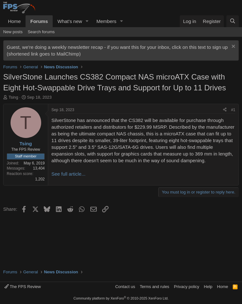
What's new (69, 21)
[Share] (225, 110)
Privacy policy (186, 286)
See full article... (68, 174)
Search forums (41, 31)
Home (14, 21)
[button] (87, 21)
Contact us (125, 286)
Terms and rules (154, 286)
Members (106, 21)
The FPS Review (22, 286)
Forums (39, 21)
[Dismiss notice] (232, 47)
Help (208, 286)
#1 (233, 110)
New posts (13, 31)
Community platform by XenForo (121, 298)
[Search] (232, 21)
